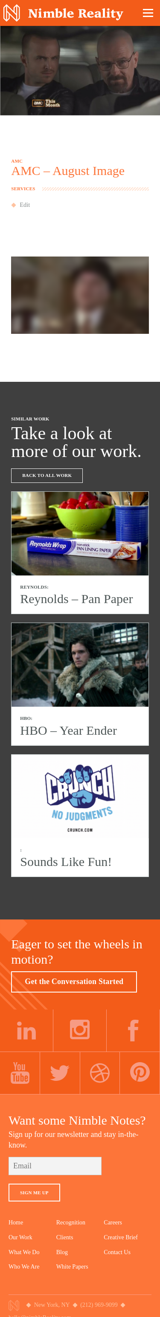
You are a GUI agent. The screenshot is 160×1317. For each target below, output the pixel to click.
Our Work (20, 1237)
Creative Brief (121, 1237)
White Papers (72, 1266)
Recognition (70, 1222)
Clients (64, 1237)
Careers (113, 1222)
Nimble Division (63, 13)
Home (16, 1222)
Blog (62, 1252)
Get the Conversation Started (74, 981)
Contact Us (117, 1252)
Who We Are (24, 1266)
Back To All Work (47, 475)
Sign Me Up (34, 1192)
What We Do (24, 1252)
